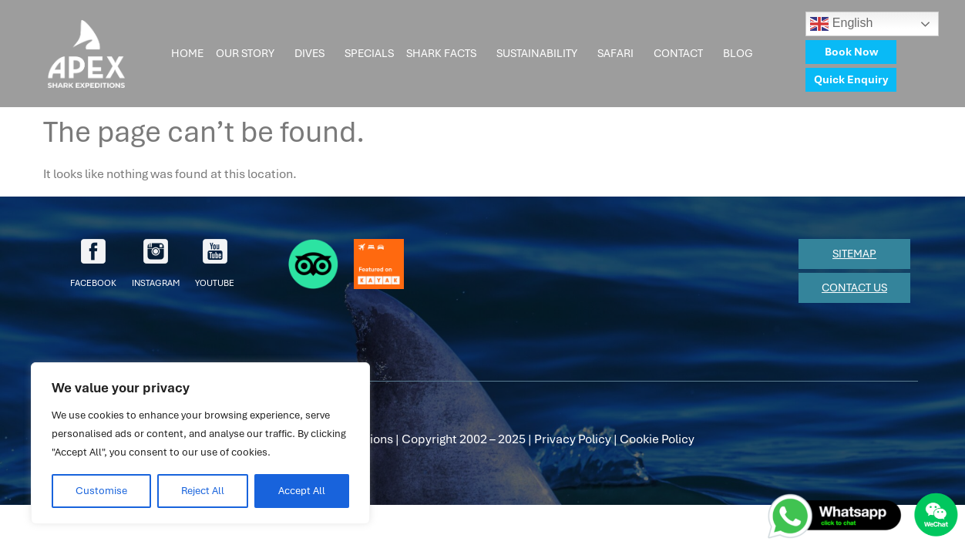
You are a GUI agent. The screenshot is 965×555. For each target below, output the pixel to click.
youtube (214, 263)
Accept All (301, 490)
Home (187, 53)
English (841, 24)
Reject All (202, 490)
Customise (101, 490)
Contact (682, 54)
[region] (200, 443)
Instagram (156, 263)
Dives (313, 54)
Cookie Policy (657, 439)
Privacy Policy (572, 439)
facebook (93, 263)
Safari (619, 54)
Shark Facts (445, 54)
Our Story (249, 54)
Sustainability (540, 54)
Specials (369, 53)
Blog (742, 54)
